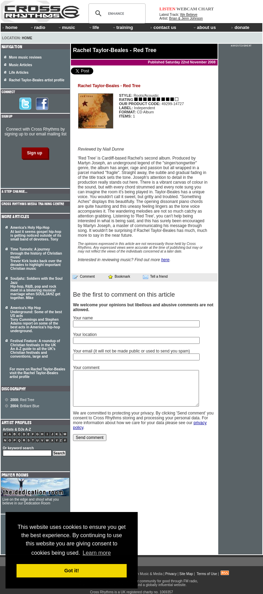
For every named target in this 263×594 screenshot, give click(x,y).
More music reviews (25, 57)
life (93, 27)
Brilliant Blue (24, 406)
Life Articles (19, 72)
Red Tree (22, 400)
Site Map (186, 574)
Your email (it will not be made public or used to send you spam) (131, 351)
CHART (206, 8)
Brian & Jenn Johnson (186, 18)
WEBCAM (186, 8)
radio (37, 27)
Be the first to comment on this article (124, 294)
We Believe (188, 15)
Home (27, 38)
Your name (83, 318)
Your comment (86, 367)
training (122, 27)
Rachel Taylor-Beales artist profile (36, 80)
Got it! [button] (71, 570)
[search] (116, 13)
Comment (84, 276)
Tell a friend (155, 276)
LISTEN (167, 8)
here (165, 259)
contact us (163, 27)
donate (240, 27)
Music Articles (20, 65)
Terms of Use (207, 574)
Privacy (171, 574)
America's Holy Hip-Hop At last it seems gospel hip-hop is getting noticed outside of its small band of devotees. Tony (35, 233)
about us (204, 27)
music (66, 27)
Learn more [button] (97, 553)
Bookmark (119, 276)
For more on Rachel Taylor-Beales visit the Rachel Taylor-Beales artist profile (37, 373)
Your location (85, 334)
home (10, 27)
